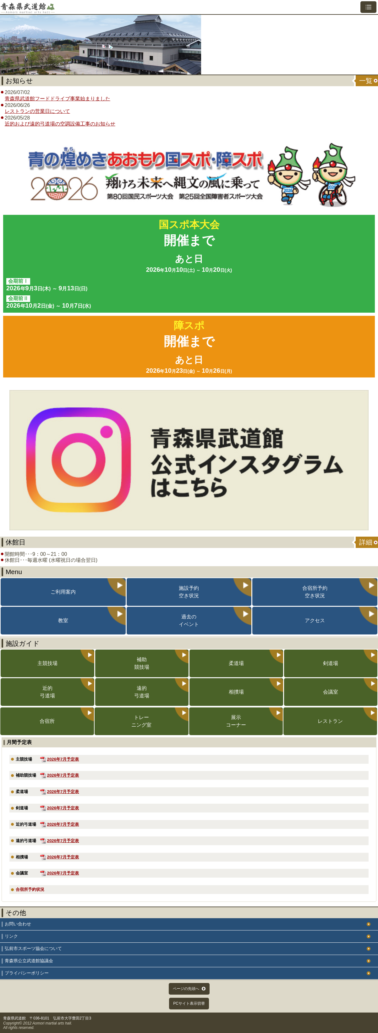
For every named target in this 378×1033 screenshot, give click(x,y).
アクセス (315, 620)
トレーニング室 (141, 721)
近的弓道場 (47, 691)
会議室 (330, 692)
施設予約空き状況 (189, 591)
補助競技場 (141, 663)
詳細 (365, 542)
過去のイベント (189, 620)
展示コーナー (236, 721)
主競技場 (47, 663)
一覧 (365, 80)
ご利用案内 (63, 592)
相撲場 (236, 692)
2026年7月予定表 (63, 759)
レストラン (330, 721)
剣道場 (330, 663)
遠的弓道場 (141, 691)
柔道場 (236, 663)
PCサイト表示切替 (189, 1003)
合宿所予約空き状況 (314, 591)
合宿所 (47, 721)
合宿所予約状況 (30, 889)
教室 (63, 620)
